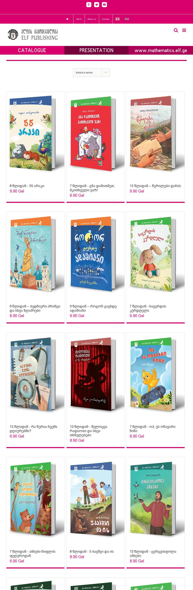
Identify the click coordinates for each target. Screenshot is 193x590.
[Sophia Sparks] (35, 136)
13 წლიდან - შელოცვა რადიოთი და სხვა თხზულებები (88, 431)
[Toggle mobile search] (176, 30)
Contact (105, 19)
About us (92, 19)
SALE (79, 19)
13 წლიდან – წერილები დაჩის (155, 186)
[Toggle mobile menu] (184, 30)
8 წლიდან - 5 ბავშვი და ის (92, 551)
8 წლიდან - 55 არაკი (27, 186)
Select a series (84, 72)
